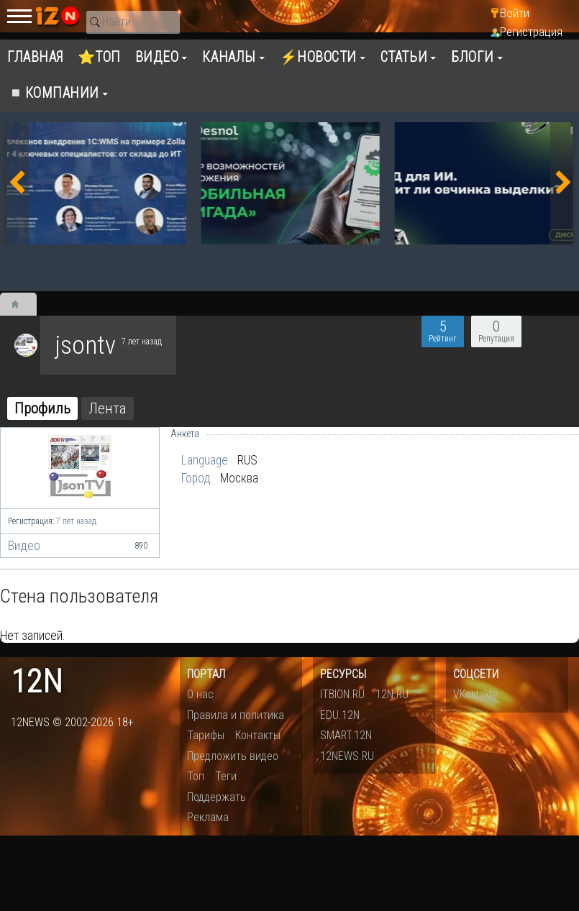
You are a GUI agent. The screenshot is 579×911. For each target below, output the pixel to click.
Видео (80, 545)
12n (37, 682)
